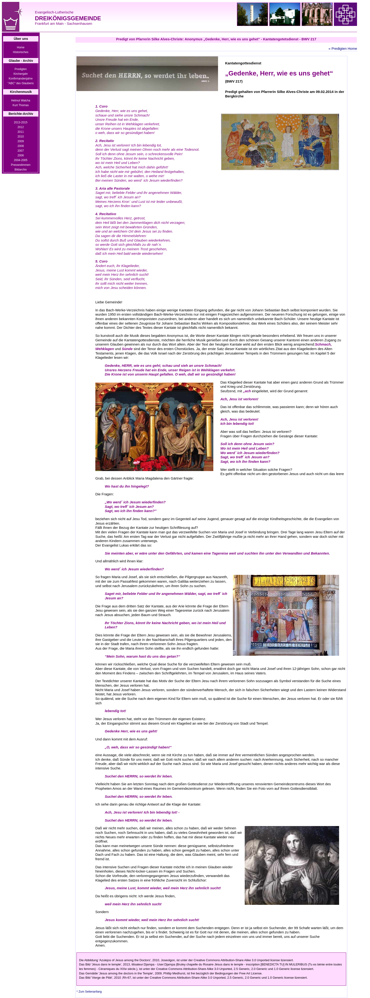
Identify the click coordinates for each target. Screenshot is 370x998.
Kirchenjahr (20, 73)
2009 (20, 141)
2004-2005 (20, 160)
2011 (20, 132)
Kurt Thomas (21, 105)
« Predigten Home (342, 48)
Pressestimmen (20, 165)
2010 (20, 136)
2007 (20, 150)
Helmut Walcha (20, 100)
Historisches (20, 52)
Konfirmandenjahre (21, 78)
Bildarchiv (20, 169)
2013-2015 (20, 122)
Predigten (21, 69)
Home (20, 47)
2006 (20, 155)
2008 (20, 146)
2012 (20, 127)
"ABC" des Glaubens (21, 83)
